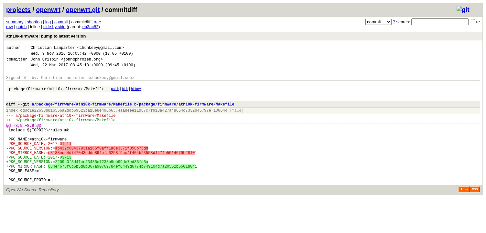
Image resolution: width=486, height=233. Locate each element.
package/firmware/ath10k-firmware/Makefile (56, 94)
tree (97, 21)
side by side (54, 26)
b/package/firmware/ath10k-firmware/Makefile (184, 112)
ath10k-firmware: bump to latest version (46, 36)
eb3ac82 (90, 26)
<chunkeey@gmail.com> (100, 48)
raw (9, 26)
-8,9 (18, 137)
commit (61, 21)
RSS (475, 212)
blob (125, 93)
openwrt (48, 9)
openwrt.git (83, 9)
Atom (464, 212)
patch (21, 26)
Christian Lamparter (53, 48)
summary (14, 21)
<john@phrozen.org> (82, 62)
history (136, 93)
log (48, 21)
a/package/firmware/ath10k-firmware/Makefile (82, 112)
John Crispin (45, 62)
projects (18, 9)
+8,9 (29, 137)
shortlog (34, 21)
